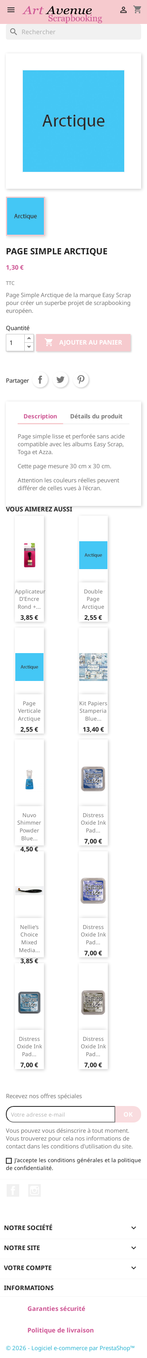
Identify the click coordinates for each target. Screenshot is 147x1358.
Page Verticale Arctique (29, 711)
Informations (29, 1287)
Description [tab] (40, 416)
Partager (40, 379)
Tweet (60, 379)
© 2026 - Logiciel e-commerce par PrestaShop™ (70, 1348)
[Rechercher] (73, 32)
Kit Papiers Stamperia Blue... (93, 711)
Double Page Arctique (93, 599)
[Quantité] (15, 342)
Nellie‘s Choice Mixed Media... (29, 938)
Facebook (13, 1190)
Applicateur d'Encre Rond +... (30, 599)
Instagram (34, 1190)
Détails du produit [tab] (96, 416)
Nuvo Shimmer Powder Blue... (29, 826)
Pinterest (81, 379)
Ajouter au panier (83, 343)
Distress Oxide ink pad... (93, 822)
